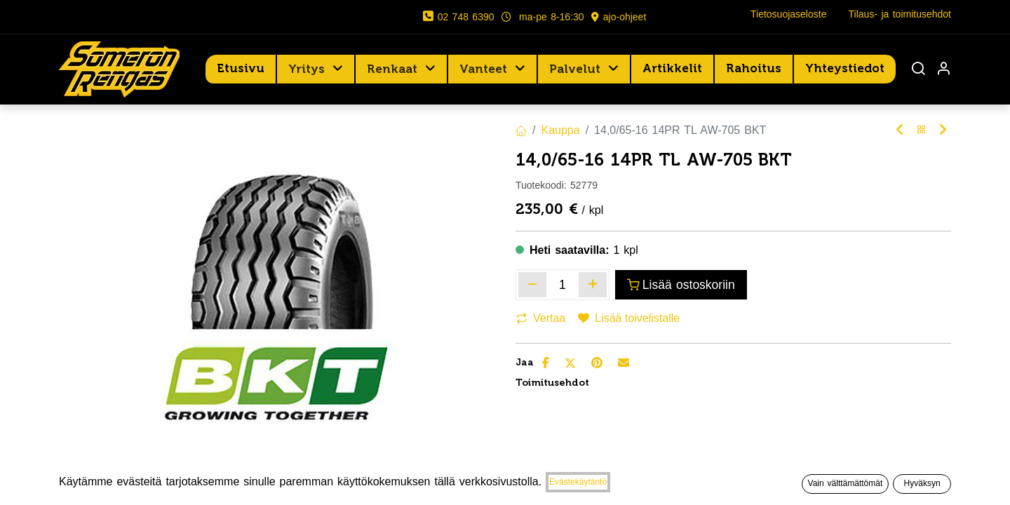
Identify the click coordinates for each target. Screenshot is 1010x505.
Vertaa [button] (540, 318)
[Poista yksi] (532, 284)
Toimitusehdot (552, 383)
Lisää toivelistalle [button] (629, 318)
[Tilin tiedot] (943, 69)
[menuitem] (241, 69)
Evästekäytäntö (578, 482)
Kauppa (560, 130)
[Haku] (918, 69)
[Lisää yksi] (593, 284)
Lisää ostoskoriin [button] (681, 285)
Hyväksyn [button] (922, 483)
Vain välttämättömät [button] (845, 483)
